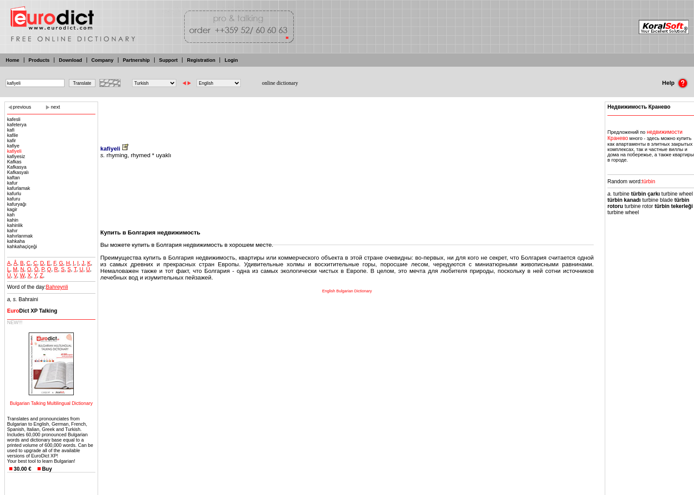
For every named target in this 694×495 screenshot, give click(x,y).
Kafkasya (17, 167)
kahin (12, 220)
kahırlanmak (20, 235)
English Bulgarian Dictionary (347, 291)
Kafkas (14, 161)
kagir (12, 209)
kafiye (13, 145)
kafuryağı (17, 204)
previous (22, 107)
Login (231, 60)
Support (168, 60)
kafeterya (17, 124)
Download (70, 60)
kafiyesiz (16, 156)
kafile (12, 135)
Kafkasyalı (18, 172)
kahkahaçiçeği (22, 246)
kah (11, 214)
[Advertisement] (347, 117)
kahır (12, 230)
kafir (11, 140)
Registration (201, 60)
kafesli (13, 119)
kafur (12, 182)
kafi (11, 129)
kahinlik (15, 225)
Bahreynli (57, 287)
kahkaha (16, 241)
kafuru (13, 198)
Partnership (136, 60)
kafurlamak (18, 188)
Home (12, 60)
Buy (47, 469)
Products (39, 60)
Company (102, 60)
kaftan (13, 177)
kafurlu (14, 193)
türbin (648, 181)
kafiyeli (14, 151)
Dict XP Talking (32, 311)
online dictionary (280, 83)
